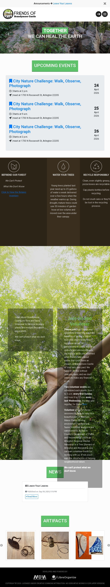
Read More (31, 496)
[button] (8, 33)
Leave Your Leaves (62, 3)
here (84, 516)
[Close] (105, 3)
